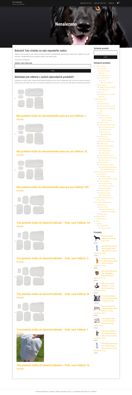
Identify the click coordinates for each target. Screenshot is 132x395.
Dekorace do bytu (100, 216)
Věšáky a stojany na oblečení (107, 87)
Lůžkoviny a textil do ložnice (107, 94)
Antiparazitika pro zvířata (106, 165)
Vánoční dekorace (108, 82)
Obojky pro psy (100, 3)
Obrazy (111, 3)
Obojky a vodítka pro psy (106, 146)
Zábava (99, 223)
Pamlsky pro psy (105, 139)
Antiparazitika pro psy (109, 169)
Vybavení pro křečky (105, 193)
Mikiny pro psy (103, 207)
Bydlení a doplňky (101, 66)
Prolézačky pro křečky (107, 186)
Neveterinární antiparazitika (109, 167)
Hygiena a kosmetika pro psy (107, 125)
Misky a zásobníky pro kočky (107, 106)
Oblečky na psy (86, 3)
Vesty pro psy (103, 214)
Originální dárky (103, 226)
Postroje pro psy (105, 151)
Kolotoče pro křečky (106, 183)
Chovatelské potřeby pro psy (104, 202)
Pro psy (99, 113)
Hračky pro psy (103, 122)
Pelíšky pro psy (105, 160)
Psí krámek (17, 2)
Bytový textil (100, 92)
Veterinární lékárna (102, 162)
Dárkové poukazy (106, 228)
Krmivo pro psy (103, 136)
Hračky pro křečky (104, 181)
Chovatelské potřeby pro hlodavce (105, 172)
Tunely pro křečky (106, 188)
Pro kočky (100, 101)
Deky (102, 97)
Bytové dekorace (102, 68)
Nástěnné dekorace (104, 71)
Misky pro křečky (106, 195)
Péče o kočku (101, 200)
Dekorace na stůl (102, 219)
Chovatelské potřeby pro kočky (104, 197)
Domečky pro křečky (105, 176)
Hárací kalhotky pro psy (107, 127)
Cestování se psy (104, 115)
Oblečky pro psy (101, 205)
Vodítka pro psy (105, 153)
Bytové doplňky (101, 85)
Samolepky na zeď (104, 75)
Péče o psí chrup (106, 129)
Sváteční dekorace (104, 78)
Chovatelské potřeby (101, 99)
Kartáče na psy (107, 134)
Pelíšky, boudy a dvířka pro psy (108, 158)
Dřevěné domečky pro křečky (109, 179)
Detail (22, 119)
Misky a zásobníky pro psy (106, 141)
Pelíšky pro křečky (104, 190)
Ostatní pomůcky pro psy (106, 155)
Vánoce (103, 80)
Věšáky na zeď (105, 90)
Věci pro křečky (101, 174)
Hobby (97, 221)
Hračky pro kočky (104, 104)
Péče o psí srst (105, 132)
